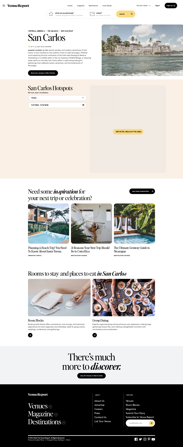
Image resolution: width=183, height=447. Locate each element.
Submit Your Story (135, 413)
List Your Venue (102, 421)
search (126, 14)
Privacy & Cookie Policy (36, 440)
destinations (93, 5)
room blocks (107, 5)
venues (69, 5)
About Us (99, 400)
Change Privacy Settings (55, 440)
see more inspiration (142, 191)
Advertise (99, 404)
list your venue (143, 5)
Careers (98, 409)
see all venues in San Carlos (91, 376)
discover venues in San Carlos (43, 73)
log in (157, 5)
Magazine (43, 413)
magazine (80, 5)
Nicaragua (53, 31)
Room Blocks (36, 320)
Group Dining (100, 320)
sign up (171, 5)
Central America (36, 31)
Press (97, 413)
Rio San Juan (67, 31)
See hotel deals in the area (128, 132)
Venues (40, 405)
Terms (68, 440)
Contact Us (100, 417)
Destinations (46, 421)
